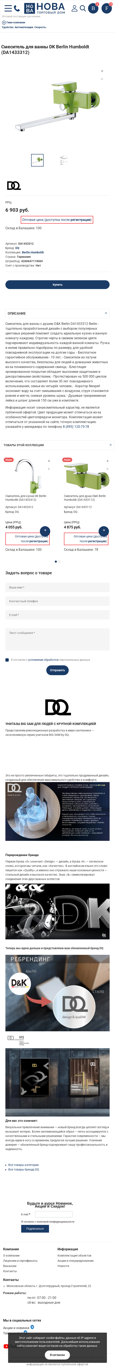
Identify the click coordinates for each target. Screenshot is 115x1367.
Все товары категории (23, 1165)
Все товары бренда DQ (23, 1169)
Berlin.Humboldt (33, 252)
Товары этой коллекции (24, 445)
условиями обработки (43, 659)
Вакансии (9, 1266)
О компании (11, 1255)
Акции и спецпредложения (76, 1260)
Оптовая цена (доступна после (56, 220)
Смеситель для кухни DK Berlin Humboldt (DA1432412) (25, 497)
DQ (17, 248)
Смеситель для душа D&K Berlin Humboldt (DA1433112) (85, 497)
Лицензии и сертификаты (20, 1260)
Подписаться (35, 1228)
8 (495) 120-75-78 (76, 427)
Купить (57, 284)
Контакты (10, 1271)
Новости (63, 1266)
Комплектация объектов (74, 1255)
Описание (17, 313)
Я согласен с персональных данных (50, 659)
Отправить (57, 670)
